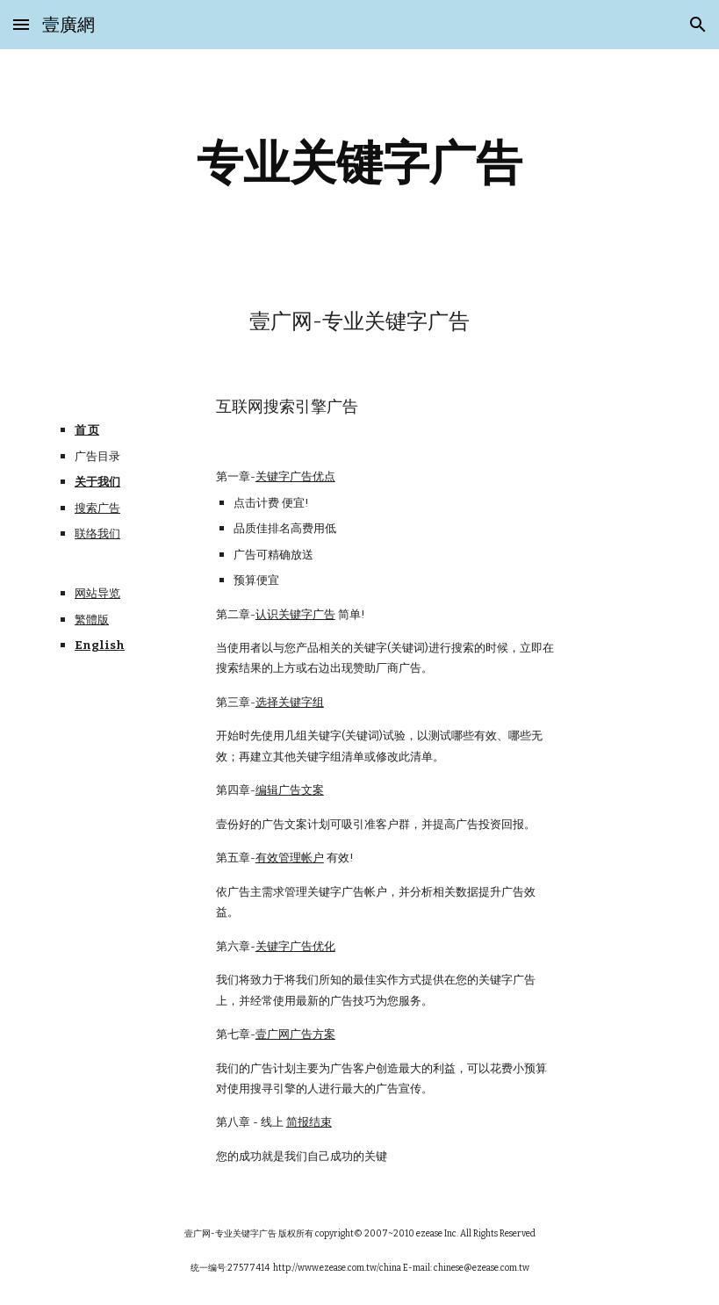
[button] (21, 24)
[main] (360, 162)
